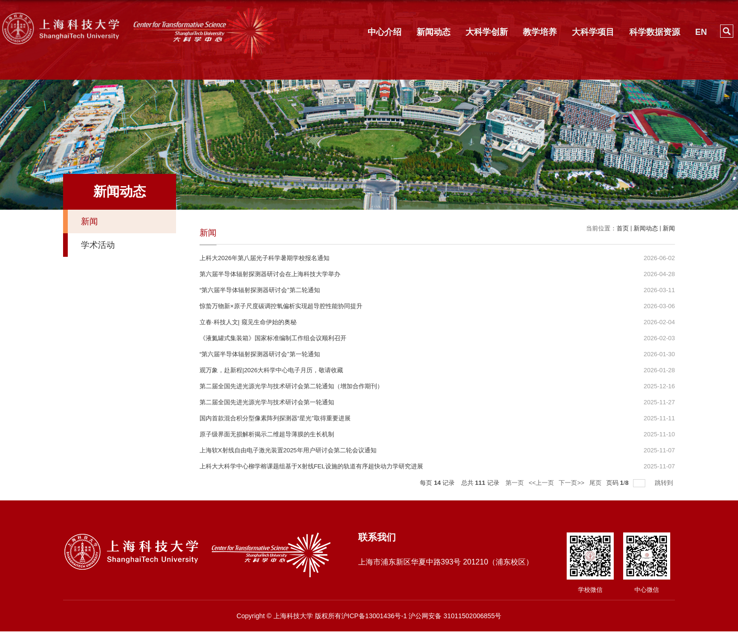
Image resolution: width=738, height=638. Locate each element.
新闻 (669, 228)
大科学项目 (593, 32)
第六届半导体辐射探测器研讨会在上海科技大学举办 (270, 274)
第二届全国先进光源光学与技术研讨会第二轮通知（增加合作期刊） (291, 386)
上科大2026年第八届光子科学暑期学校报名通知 (264, 258)
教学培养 (540, 32)
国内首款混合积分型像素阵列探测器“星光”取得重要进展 (275, 418)
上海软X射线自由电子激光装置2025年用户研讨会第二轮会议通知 (288, 450)
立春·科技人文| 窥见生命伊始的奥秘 (248, 322)
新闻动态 (433, 32)
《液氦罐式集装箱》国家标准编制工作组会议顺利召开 (273, 338)
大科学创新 (486, 32)
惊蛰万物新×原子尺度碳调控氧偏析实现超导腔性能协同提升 (281, 306)
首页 (623, 228)
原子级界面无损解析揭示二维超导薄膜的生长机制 (267, 434)
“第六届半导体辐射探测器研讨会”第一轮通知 (260, 354)
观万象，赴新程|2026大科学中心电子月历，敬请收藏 (271, 370)
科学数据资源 (654, 32)
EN (701, 32)
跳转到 (665, 482)
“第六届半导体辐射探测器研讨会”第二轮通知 (260, 290)
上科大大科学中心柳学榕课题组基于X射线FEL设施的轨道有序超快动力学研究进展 (311, 466)
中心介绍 (384, 32)
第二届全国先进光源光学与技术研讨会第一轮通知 (267, 402)
